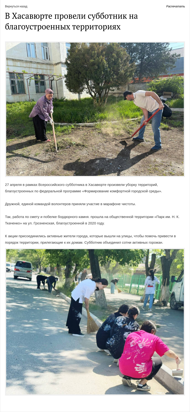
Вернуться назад (16, 6)
